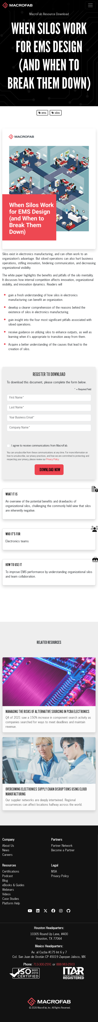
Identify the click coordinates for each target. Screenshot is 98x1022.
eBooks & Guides (13, 885)
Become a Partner (63, 850)
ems (42, 113)
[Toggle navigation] (90, 5)
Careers (7, 855)
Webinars (8, 889)
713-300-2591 (42, 964)
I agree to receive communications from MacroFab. (39, 445)
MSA (54, 871)
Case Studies (10, 899)
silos (56, 113)
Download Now (49, 469)
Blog (5, 880)
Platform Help (11, 903)
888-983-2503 (65, 964)
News (5, 850)
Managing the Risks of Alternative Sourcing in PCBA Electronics (47, 717)
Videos (6, 894)
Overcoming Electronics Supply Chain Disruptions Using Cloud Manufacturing (46, 797)
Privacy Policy (60, 876)
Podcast (7, 876)
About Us (8, 845)
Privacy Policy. (52, 459)
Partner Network (62, 845)
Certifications (10, 871)
